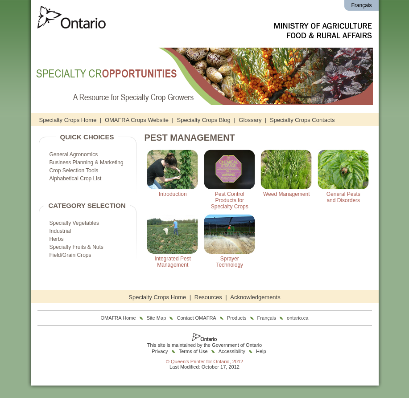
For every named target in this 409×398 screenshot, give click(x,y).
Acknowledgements (255, 297)
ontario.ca (297, 318)
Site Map (156, 318)
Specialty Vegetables (74, 223)
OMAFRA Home (118, 318)
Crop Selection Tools (74, 170)
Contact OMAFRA (196, 318)
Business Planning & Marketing (87, 162)
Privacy (160, 351)
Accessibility (232, 351)
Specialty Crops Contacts (302, 120)
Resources (208, 297)
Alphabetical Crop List (76, 178)
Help (261, 351)
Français (361, 5)
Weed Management (286, 194)
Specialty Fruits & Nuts (76, 247)
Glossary (250, 120)
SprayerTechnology (229, 262)
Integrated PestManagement (173, 262)
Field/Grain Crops (70, 255)
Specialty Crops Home (68, 120)
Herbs (57, 239)
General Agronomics (74, 154)
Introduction (173, 194)
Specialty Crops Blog (204, 120)
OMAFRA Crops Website (137, 120)
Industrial (60, 231)
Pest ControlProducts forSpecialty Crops (229, 200)
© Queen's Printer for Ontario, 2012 (204, 361)
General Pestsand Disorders (343, 197)
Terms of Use (193, 351)
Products (237, 318)
